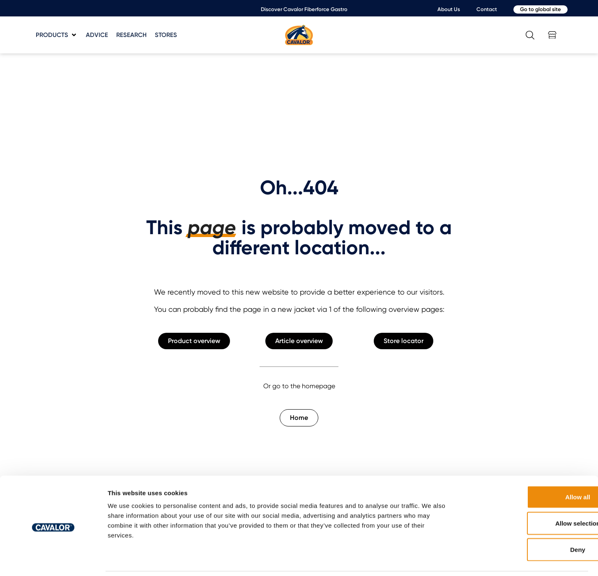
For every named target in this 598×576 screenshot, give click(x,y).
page (212, 227)
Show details (431, 559)
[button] (57, 35)
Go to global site (540, 9)
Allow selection (529, 495)
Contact (486, 9)
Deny (529, 521)
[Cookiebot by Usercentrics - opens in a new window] (53, 560)
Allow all (529, 469)
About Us (448, 9)
